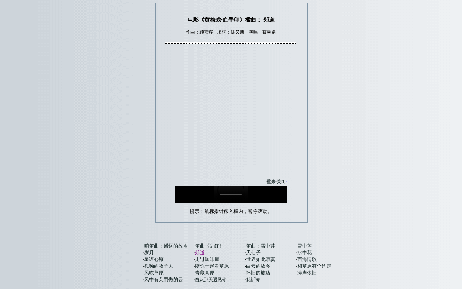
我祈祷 (253, 279)
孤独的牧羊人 (158, 266)
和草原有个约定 (314, 266)
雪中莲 (304, 246)
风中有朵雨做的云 (163, 279)
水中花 (304, 252)
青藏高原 (204, 273)
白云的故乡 (258, 266)
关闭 (281, 181)
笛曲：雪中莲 (260, 246)
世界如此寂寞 (260, 259)
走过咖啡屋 (207, 259)
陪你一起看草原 (212, 266)
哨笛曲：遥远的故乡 (166, 246)
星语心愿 (154, 259)
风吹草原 (154, 273)
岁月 (149, 252)
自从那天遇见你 (210, 279)
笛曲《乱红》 (209, 246)
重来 (271, 181)
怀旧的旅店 (258, 273)
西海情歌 (307, 259)
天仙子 (253, 252)
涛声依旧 (307, 273)
